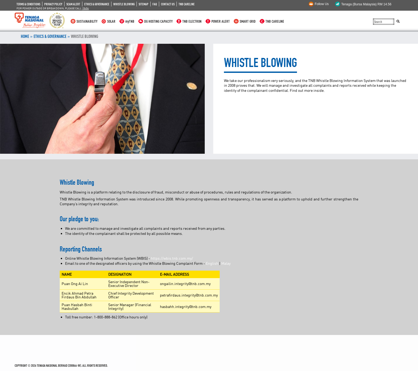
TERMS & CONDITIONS (28, 4)
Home (25, 36)
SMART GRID (248, 21)
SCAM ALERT (73, 4)
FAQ (154, 4)
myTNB (129, 21)
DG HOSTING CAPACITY (158, 21)
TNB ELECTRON (192, 21)
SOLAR (111, 21)
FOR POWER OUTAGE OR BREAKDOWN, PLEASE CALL (53, 8)
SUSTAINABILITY (87, 21)
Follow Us (322, 4)
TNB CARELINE (187, 4)
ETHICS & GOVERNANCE (96, 4)
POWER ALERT (220, 21)
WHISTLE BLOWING (124, 4)
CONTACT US (168, 4)
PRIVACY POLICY (53, 4)
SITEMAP (143, 4)
